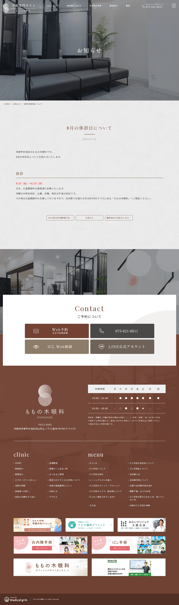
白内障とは (135, 474)
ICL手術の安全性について (142, 463)
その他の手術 (95, 5)
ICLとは (93, 463)
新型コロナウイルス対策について (64, 480)
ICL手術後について (139, 468)
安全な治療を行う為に (25, 496)
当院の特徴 (20, 485)
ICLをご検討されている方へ (103, 496)
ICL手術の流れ (97, 474)
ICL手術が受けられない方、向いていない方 (147, 498)
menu (96, 454)
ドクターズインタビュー (26, 480)
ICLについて (53, 5)
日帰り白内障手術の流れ (141, 485)
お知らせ (17, 104)
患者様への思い (22, 491)
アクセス (53, 496)
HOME (7, 104)
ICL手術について (98, 468)
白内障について (74, 5)
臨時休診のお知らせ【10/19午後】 (120, 218)
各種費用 (53, 463)
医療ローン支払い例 (58, 468)
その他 (93, 505)
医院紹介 (114, 5)
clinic (22, 454)
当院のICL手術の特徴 (140, 505)
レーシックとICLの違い (101, 480)
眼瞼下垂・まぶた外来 (140, 491)
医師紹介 (19, 468)
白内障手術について (139, 480)
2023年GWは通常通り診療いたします (61, 218)
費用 (128, 5)
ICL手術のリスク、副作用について (106, 491)
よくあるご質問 (56, 474)
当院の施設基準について (60, 485)
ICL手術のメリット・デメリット (105, 485)
